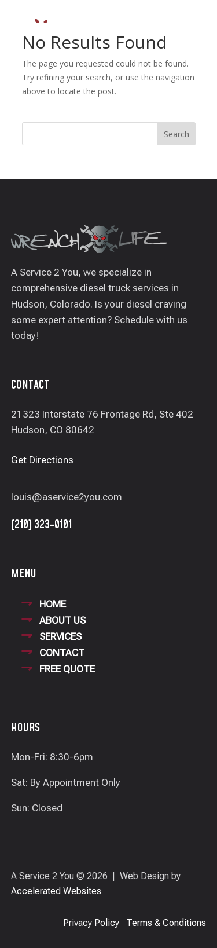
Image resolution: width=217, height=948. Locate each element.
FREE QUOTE (67, 669)
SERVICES (60, 636)
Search (176, 134)
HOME (52, 604)
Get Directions (42, 460)
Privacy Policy (91, 922)
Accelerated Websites (56, 890)
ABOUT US (62, 620)
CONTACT (61, 652)
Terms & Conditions (166, 922)
